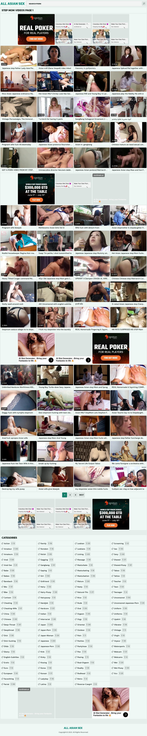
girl (45, 576)
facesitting (11, 679)
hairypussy (48, 597)
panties (83, 641)
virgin (119, 635)
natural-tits (85, 592)
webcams (121, 657)
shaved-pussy (123, 565)
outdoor (84, 630)
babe (9, 570)
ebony (9, 652)
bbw (9, 592)
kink (45, 652)
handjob (47, 603)
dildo (9, 646)
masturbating (86, 570)
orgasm (84, 614)
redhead (84, 673)
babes (9, 576)
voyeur (120, 641)
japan (47, 624)
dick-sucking (12, 641)
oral (82, 608)
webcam (121, 652)
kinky (46, 657)
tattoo (119, 576)
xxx (119, 673)
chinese (11, 619)
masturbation (86, 576)
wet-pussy (122, 668)
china (9, 614)
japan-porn (49, 630)
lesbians (84, 549)
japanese (48, 641)
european (11, 673)
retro (82, 679)
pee (82, 652)
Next (81, 495)
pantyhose (85, 646)
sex (119, 549)
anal (9, 560)
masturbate (85, 565)
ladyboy (47, 679)
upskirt (120, 619)
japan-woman (50, 635)
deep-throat (13, 624)
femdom (47, 549)
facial (10, 684)
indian (46, 614)
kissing (46, 662)
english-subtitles (14, 657)
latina (46, 684)
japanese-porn (50, 646)
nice (82, 597)
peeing (83, 657)
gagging (47, 560)
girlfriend (48, 581)
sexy (119, 554)
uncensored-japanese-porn (129, 603)
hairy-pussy (49, 592)
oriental (84, 624)
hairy (46, 587)
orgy (82, 619)
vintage (120, 630)
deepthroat (12, 630)
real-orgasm (86, 662)
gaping (46, 570)
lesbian (84, 543)
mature (83, 581)
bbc (8, 587)
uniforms (121, 614)
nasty (82, 587)
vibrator (121, 624)
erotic (9, 662)
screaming (121, 543)
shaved (120, 560)
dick (9, 635)
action (9, 543)
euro (9, 668)
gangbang (48, 565)
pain (82, 635)
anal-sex (11, 565)
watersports (122, 646)
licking (83, 554)
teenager (121, 592)
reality (83, 668)
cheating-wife (13, 608)
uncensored (122, 597)
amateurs (11, 554)
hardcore (48, 608)
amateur (11, 549)
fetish (46, 554)
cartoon (10, 597)
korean (47, 673)
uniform (121, 608)
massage (84, 560)
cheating (11, 603)
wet (119, 662)
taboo (119, 570)
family (47, 543)
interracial (48, 619)
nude (82, 603)
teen (119, 587)
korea (46, 668)
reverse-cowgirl (87, 684)
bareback (11, 581)
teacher (120, 581)
